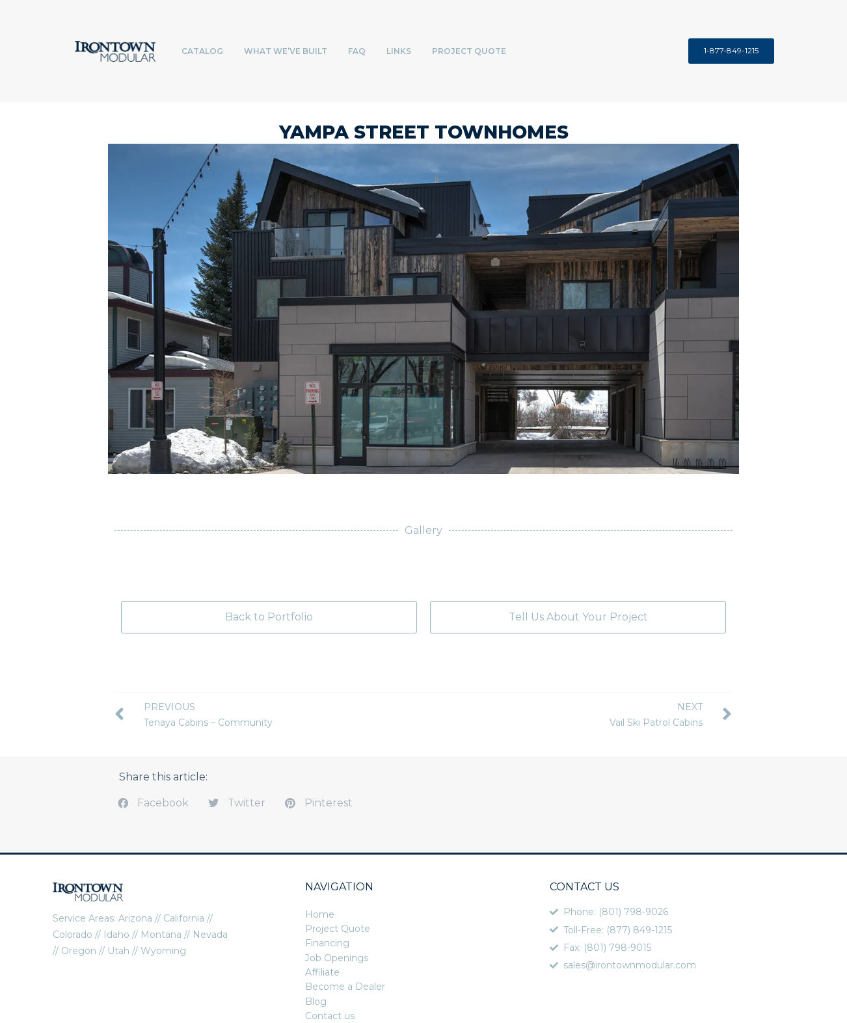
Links (398, 51)
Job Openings (336, 958)
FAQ (357, 51)
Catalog (202, 51)
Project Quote (469, 51)
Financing (327, 943)
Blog (316, 1001)
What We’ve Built (285, 51)
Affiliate (322, 972)
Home (319, 914)
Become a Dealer (345, 986)
